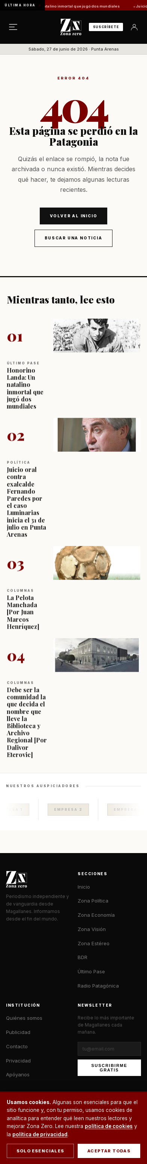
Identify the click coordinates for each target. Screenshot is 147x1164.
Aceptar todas (108, 1151)
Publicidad (18, 1032)
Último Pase (91, 971)
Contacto (17, 1046)
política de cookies (109, 1126)
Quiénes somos (24, 1018)
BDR (82, 957)
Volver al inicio (74, 216)
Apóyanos (18, 1074)
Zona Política (93, 901)
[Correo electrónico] (109, 1049)
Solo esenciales (40, 1151)
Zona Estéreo (94, 943)
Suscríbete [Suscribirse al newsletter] (106, 27)
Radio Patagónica (98, 986)
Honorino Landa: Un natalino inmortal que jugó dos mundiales (68, 6)
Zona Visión (92, 929)
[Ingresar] (134, 27)
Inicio (84, 887)
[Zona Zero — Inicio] (70, 27)
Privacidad (18, 1061)
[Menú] (13, 27)
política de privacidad (40, 1134)
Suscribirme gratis (110, 1067)
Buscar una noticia (73, 238)
